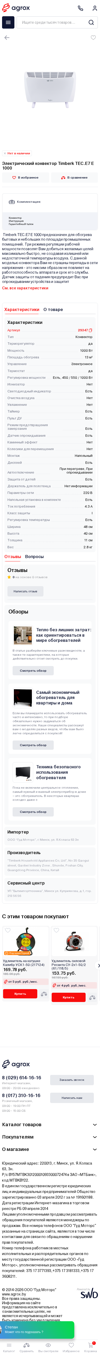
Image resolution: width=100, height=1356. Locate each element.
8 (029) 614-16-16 (21, 1077)
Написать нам (72, 1098)
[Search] (91, 22)
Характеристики (21, 309)
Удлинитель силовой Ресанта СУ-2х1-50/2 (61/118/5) (69, 964)
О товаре (53, 309)
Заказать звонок (71, 1080)
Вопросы (34, 556)
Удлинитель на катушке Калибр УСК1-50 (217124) (23, 962)
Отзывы (12, 556)
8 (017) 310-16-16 (21, 1095)
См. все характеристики (25, 288)
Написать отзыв (25, 591)
